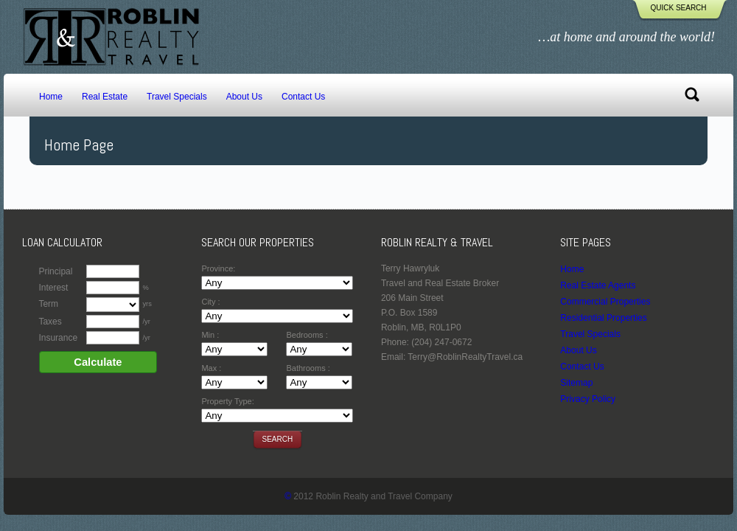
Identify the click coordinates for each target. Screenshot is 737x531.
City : (210, 301)
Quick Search (678, 8)
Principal (55, 271)
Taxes (49, 321)
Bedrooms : (306, 334)
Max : (211, 368)
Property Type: (227, 401)
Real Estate (105, 96)
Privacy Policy (587, 399)
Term (48, 304)
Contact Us (303, 96)
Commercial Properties (605, 301)
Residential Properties (603, 318)
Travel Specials (177, 96)
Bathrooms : (307, 368)
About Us (244, 96)
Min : (210, 334)
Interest (53, 287)
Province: (218, 268)
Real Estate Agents (597, 285)
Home (51, 96)
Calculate (98, 362)
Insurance (57, 338)
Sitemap (576, 383)
